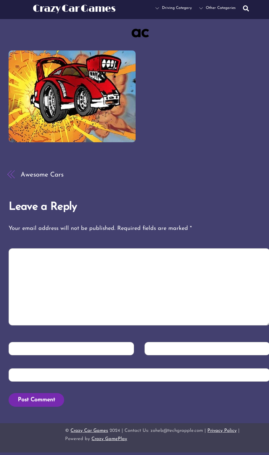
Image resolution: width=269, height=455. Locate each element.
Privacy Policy (222, 430)
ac (139, 33)
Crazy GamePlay (109, 439)
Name (21, 348)
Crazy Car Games (89, 430)
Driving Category (173, 8)
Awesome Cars (42, 174)
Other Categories (217, 8)
